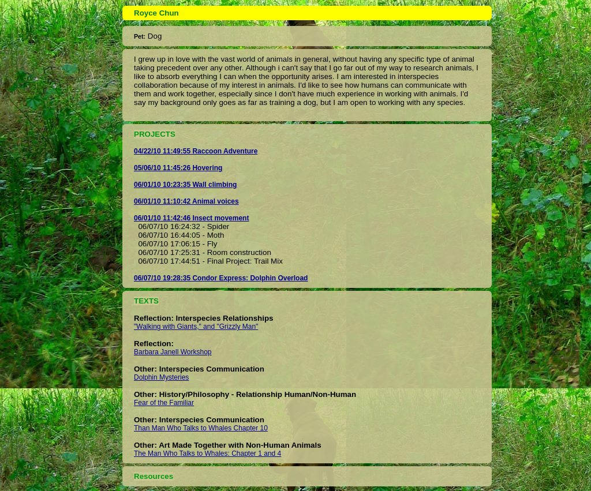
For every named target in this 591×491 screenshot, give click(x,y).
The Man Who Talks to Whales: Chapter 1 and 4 (207, 453)
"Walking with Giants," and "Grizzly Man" (196, 327)
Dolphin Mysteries (161, 377)
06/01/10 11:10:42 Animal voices (186, 201)
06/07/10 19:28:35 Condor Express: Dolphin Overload (221, 278)
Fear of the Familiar (164, 403)
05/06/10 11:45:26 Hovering (178, 168)
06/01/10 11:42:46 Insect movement (191, 218)
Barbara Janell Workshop (173, 352)
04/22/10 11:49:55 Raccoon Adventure (195, 151)
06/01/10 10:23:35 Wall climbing (185, 185)
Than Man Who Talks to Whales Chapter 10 (201, 428)
